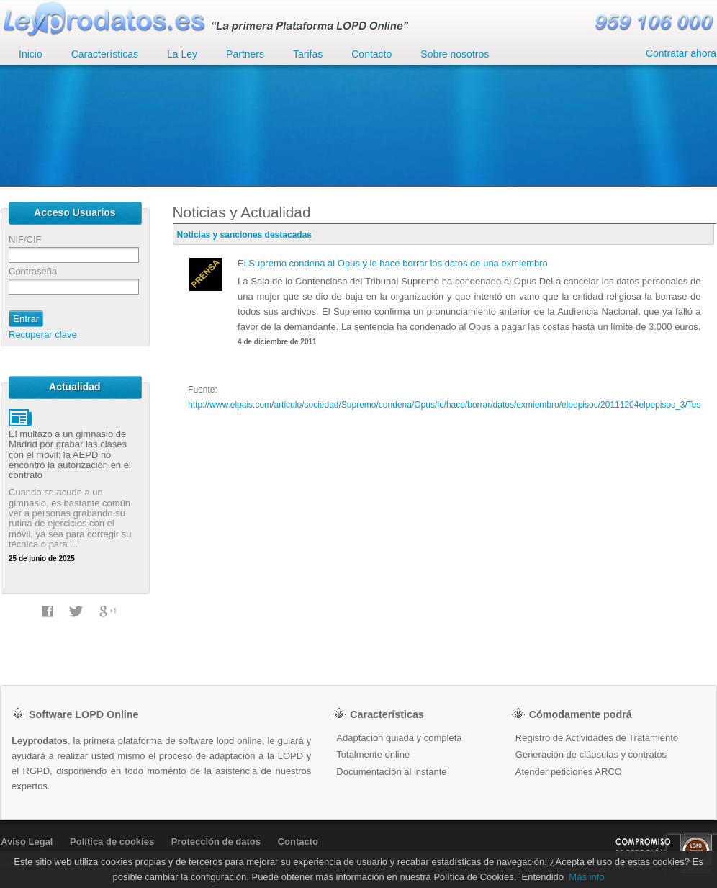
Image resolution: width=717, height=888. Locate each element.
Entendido (543, 876)
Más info (586, 876)
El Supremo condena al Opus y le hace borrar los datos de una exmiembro (393, 263)
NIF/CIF (25, 239)
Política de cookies (112, 841)
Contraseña (33, 271)
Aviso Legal (27, 841)
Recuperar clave (43, 334)
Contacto (298, 841)
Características (104, 54)
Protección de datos (216, 841)
